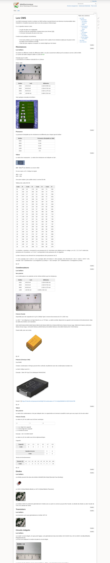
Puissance (84, 23)
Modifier (92, 45)
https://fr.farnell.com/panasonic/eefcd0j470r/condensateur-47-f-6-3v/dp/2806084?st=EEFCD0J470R (48, 401)
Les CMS (82, 18)
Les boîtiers (84, 21)
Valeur (83, 24)
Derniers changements (72, 6)
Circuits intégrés (84, 37)
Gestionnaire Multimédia (84, 6)
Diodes (82, 31)
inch (43, 54)
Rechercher (96, 3)
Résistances (83, 19)
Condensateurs (84, 26)
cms (18, 10)
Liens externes (83, 42)
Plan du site (94, 6)
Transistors (83, 34)
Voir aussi (82, 40)
